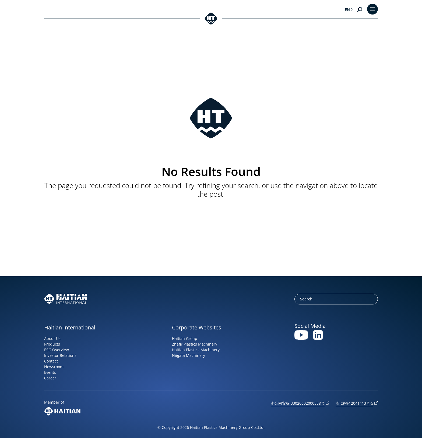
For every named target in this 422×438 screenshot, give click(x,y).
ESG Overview (56, 349)
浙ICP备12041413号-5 (354, 403)
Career (50, 377)
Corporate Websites (196, 327)
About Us (52, 338)
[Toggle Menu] (372, 9)
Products (52, 344)
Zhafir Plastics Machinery (194, 344)
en (347, 9)
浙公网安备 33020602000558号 (298, 403)
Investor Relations (60, 355)
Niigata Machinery (188, 355)
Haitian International (69, 327)
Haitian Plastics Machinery (196, 349)
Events (50, 372)
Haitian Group (184, 338)
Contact (51, 361)
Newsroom (54, 366)
